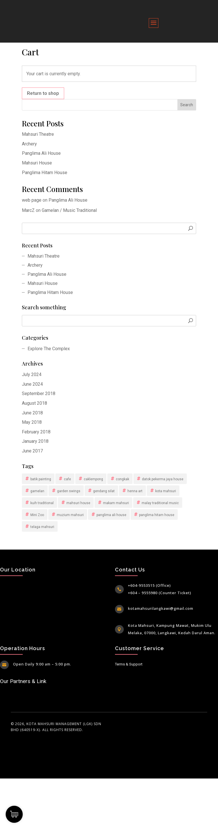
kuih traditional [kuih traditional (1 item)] (42, 503)
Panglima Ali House (41, 153)
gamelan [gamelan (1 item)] (37, 491)
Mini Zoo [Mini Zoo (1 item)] (37, 515)
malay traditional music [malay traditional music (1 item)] (160, 503)
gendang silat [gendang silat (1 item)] (104, 491)
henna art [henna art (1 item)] (134, 491)
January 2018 (35, 441)
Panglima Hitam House (44, 172)
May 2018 (32, 422)
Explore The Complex (49, 348)
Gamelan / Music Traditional (69, 210)
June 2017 (32, 451)
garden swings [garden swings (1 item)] (68, 491)
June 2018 (32, 413)
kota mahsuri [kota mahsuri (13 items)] (165, 491)
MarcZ (28, 210)
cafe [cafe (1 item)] (67, 479)
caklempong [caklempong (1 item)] (93, 479)
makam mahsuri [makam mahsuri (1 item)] (116, 503)
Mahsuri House (37, 163)
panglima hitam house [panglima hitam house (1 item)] (156, 515)
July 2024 (31, 374)
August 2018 (34, 403)
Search (186, 105)
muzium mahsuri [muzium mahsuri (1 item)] (70, 515)
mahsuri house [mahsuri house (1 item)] (78, 503)
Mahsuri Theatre (38, 134)
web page (31, 200)
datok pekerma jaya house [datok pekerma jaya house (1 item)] (162, 479)
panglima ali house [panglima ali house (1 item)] (111, 515)
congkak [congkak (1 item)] (122, 479)
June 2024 (32, 384)
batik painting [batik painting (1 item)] (40, 479)
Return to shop (43, 93)
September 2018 (38, 393)
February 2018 (36, 432)
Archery (29, 144)
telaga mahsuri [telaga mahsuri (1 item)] (42, 527)
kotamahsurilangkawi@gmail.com (160, 608)
